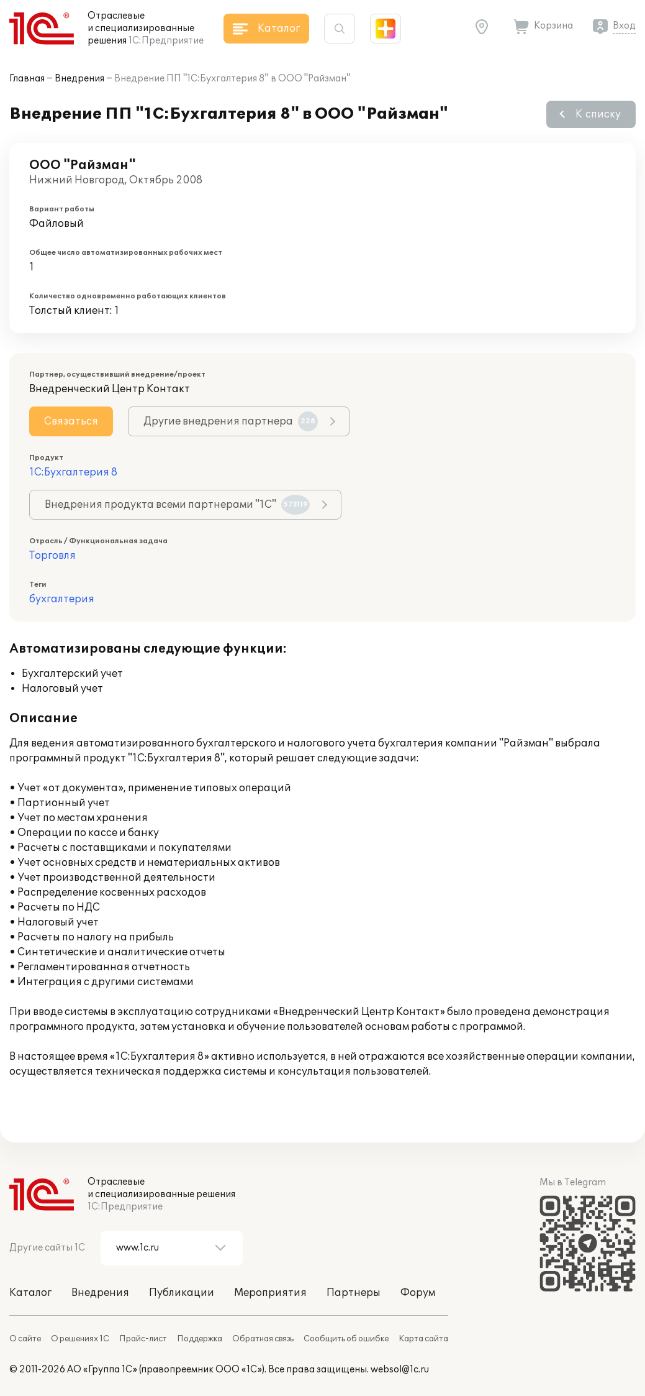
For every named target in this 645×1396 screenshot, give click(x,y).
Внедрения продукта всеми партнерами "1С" (177, 505)
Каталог (30, 1293)
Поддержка (199, 1339)
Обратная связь (263, 1339)
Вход (624, 26)
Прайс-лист (143, 1339)
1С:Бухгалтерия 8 (73, 472)
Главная (27, 78)
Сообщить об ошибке (346, 1339)
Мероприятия (270, 1293)
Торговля (52, 555)
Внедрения (79, 78)
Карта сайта (423, 1339)
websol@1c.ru (400, 1369)
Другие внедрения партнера (230, 421)
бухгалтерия (61, 599)
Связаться (71, 421)
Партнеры (354, 1293)
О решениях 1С (80, 1339)
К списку (598, 114)
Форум (417, 1293)
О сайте (25, 1339)
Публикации (181, 1293)
